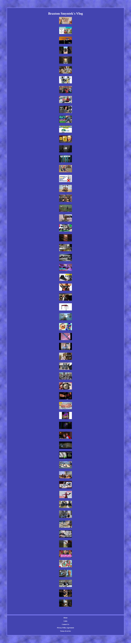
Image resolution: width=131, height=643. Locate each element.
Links (65, 621)
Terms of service (65, 631)
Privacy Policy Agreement (65, 628)
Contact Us (65, 624)
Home (66, 618)
